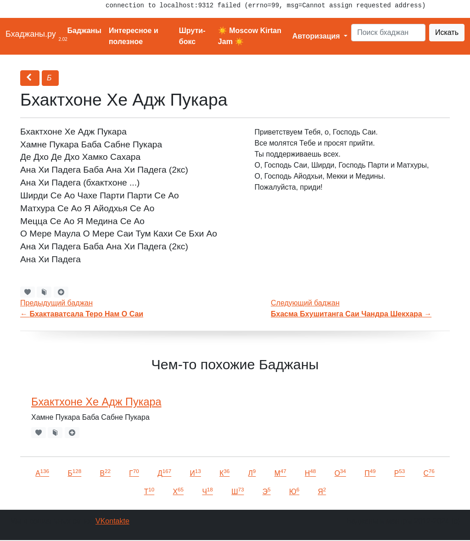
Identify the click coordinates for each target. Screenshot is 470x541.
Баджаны (84, 30)
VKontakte (112, 521)
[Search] (388, 32)
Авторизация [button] (317, 36)
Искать (447, 32)
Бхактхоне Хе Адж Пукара (96, 402)
